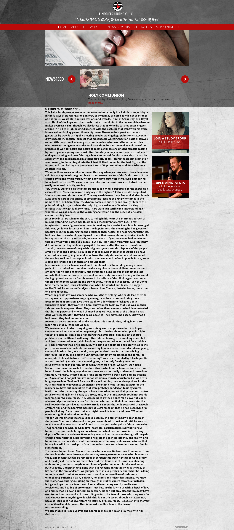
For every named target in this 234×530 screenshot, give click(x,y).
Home (62, 27)
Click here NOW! (170, 140)
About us (78, 27)
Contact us (143, 27)
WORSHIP (96, 27)
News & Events (119, 27)
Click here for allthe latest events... (170, 186)
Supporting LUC (168, 27)
